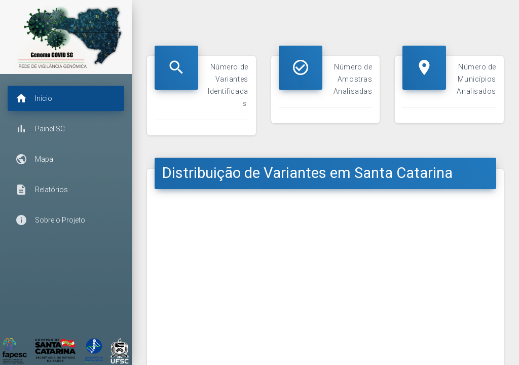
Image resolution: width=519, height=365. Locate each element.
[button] (66, 98)
